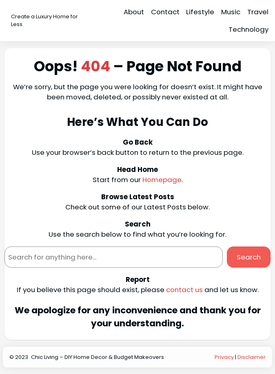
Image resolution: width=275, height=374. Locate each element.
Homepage (162, 180)
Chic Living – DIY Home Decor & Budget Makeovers (97, 357)
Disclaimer (251, 357)
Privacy (224, 357)
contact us (184, 290)
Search (249, 257)
